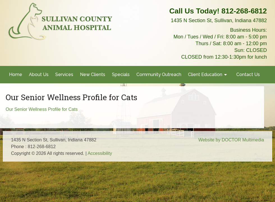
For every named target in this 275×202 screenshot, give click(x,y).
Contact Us (248, 74)
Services (64, 74)
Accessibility (100, 153)
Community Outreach (158, 74)
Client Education (205, 74)
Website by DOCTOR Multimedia (231, 139)
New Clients (92, 74)
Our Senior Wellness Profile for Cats (42, 109)
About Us (39, 74)
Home (15, 74)
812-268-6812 (244, 11)
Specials (121, 74)
